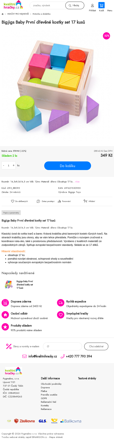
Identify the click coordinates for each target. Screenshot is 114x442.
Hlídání (92, 201)
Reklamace (46, 409)
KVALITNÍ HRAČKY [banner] (15, 4)
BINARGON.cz (39, 437)
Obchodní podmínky (51, 384)
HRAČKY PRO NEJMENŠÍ (18, 13)
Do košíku (67, 165)
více (77, 181)
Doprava (45, 387)
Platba (44, 391)
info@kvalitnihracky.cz (42, 356)
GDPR (44, 398)
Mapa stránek (56, 437)
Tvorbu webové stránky (13, 437)
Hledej (76, 5)
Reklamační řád (48, 402)
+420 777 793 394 (79, 356)
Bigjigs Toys (74, 192)
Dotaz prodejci (48, 201)
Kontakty (45, 405)
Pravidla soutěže (49, 394)
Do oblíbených (21, 201)
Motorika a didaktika (41, 13)
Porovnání (66, 201)
